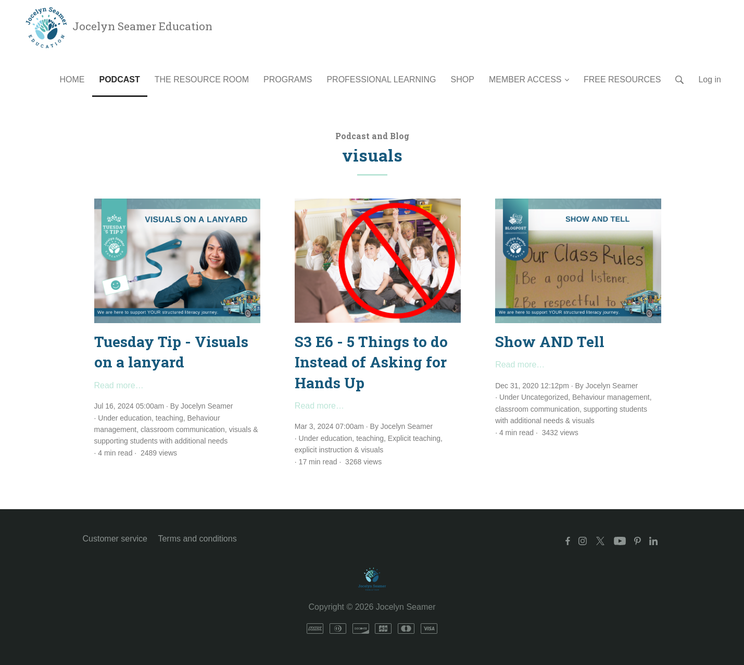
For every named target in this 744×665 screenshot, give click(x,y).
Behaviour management (611, 397)
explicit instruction (323, 450)
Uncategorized (544, 397)
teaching (169, 418)
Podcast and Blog (372, 135)
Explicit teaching (414, 438)
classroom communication (183, 429)
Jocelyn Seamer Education (117, 26)
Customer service (115, 538)
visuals (240, 429)
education (136, 418)
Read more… (119, 385)
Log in (709, 79)
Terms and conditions (197, 538)
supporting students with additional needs (161, 441)
